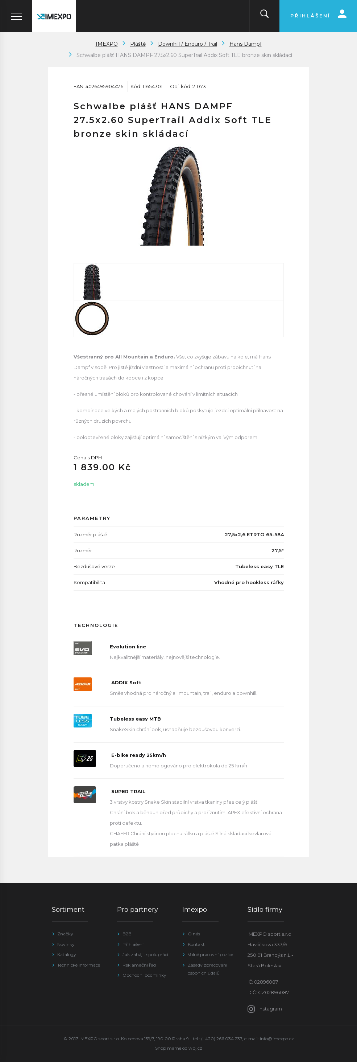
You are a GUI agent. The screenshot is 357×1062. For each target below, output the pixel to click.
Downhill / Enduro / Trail (187, 44)
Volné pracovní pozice (210, 954)
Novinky (66, 944)
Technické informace (78, 965)
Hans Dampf (245, 44)
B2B (127, 933)
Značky (65, 933)
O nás (194, 933)
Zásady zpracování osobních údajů (207, 969)
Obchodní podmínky (144, 975)
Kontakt (196, 944)
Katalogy (66, 954)
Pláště (138, 44)
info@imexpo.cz (277, 1038)
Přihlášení (133, 944)
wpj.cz (195, 1048)
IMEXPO (107, 44)
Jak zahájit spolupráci (145, 954)
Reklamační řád (139, 965)
